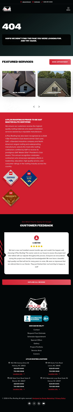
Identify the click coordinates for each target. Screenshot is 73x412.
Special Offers (36, 340)
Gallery (36, 344)
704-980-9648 (18, 372)
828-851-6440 (47, 2)
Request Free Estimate (36, 333)
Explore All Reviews (36, 282)
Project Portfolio (36, 347)
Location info (19, 374)
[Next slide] (39, 107)
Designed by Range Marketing (43, 399)
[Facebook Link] (29, 404)
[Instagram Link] (34, 404)
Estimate (36, 2)
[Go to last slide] (34, 107)
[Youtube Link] (44, 404)
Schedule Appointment (36, 337)
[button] (18, 84)
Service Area (36, 351)
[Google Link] (39, 404)
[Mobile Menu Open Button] (68, 8)
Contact (36, 330)
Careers (36, 354)
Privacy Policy (61, 399)
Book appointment (60, 62)
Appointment (25, 2)
